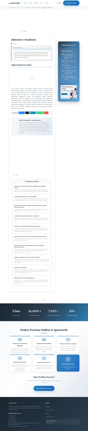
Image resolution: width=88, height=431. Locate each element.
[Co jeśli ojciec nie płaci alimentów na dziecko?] (32, 218)
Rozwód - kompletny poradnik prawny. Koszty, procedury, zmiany (69, 56)
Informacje (36, 2)
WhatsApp (39, 112)
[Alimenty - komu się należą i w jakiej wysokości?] (32, 259)
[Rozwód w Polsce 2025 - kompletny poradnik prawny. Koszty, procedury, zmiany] (32, 208)
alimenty (41, 90)
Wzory (42, 2)
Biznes (30, 2)
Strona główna (12, 7)
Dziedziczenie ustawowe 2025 (70, 61)
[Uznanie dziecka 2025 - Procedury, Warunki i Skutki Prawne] (32, 238)
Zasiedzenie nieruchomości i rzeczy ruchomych (70, 66)
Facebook (21, 112)
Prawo (25, 2)
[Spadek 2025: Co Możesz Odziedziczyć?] (32, 280)
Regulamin (48, 406)
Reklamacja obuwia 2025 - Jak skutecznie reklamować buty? (70, 72)
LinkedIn (32, 112)
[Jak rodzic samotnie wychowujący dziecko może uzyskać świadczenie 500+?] (32, 248)
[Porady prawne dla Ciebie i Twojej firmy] (68, 98)
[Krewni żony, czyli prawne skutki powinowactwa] (32, 228)
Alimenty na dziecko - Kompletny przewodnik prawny (70, 78)
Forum (46, 2)
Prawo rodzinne (26, 7)
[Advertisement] (44, 21)
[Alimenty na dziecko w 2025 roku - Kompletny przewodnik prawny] (32, 188)
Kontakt (47, 413)
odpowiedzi (39, 7)
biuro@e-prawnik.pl (50, 416)
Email (46, 112)
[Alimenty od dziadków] (32, 270)
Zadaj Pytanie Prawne (44, 388)
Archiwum (33, 7)
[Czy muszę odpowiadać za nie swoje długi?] (32, 198)
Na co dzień (19, 7)
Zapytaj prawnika (71, 3)
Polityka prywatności (50, 410)
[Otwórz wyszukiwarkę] (52, 3)
